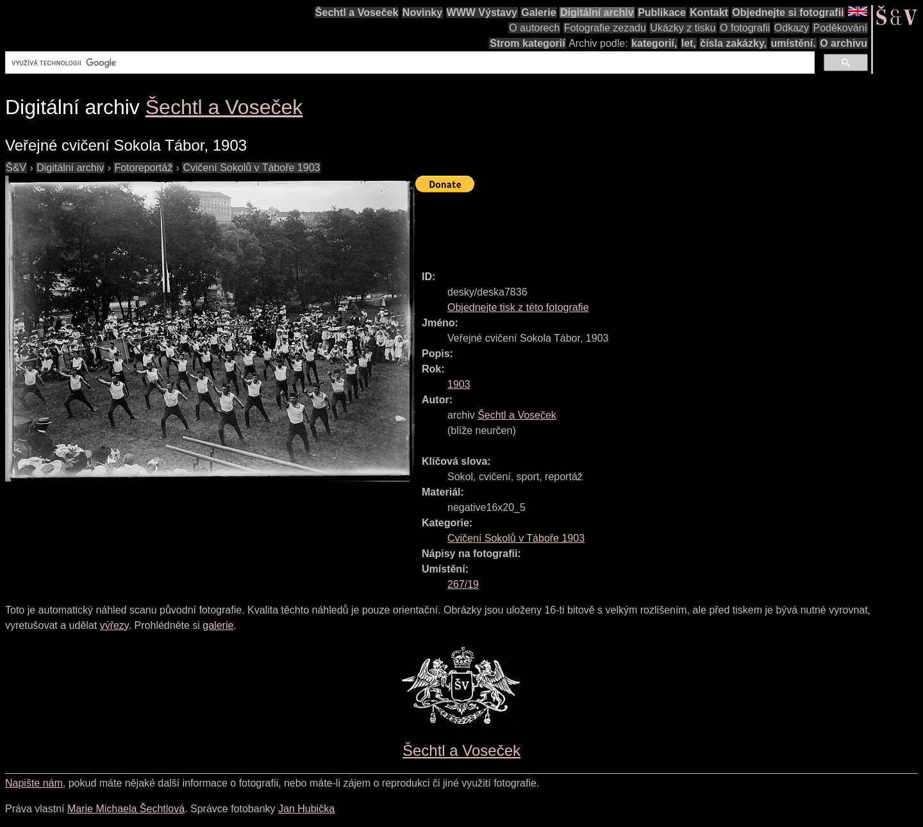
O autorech (534, 27)
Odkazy (791, 27)
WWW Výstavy (482, 12)
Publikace (662, 12)
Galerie (538, 12)
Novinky (422, 12)
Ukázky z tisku (682, 27)
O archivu (843, 43)
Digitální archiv (597, 12)
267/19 (463, 584)
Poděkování (840, 27)
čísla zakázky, (733, 43)
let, (688, 43)
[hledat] (409, 63)
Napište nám (34, 783)
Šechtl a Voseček (357, 12)
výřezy (114, 625)
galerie (218, 625)
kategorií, (654, 43)
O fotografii (745, 27)
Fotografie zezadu (605, 27)
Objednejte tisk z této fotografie (518, 307)
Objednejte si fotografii (788, 12)
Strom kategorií (527, 43)
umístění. (793, 43)
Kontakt (709, 12)
